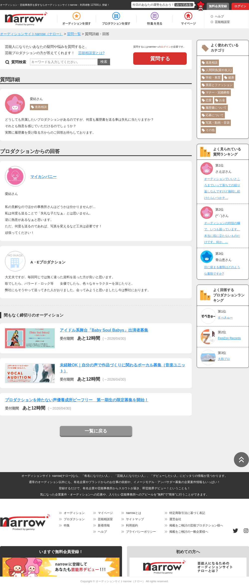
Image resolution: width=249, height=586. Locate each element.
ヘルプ (219, 16)
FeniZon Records (229, 338)
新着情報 (104, 525)
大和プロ (224, 359)
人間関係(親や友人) (219, 70)
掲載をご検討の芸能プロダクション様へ (196, 525)
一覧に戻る (96, 430)
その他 (210, 130)
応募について (215, 115)
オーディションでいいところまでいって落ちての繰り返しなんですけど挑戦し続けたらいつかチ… (222, 188)
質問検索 (18, 62)
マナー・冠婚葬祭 (218, 92)
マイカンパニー (43, 176)
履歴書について (216, 107)
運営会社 (175, 519)
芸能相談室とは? (91, 53)
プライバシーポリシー (141, 531)
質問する (160, 58)
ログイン (240, 6)
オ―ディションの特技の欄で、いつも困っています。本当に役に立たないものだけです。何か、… (222, 232)
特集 (67, 525)
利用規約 (132, 525)
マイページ (105, 513)
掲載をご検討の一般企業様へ (188, 531)
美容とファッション (219, 85)
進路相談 (41, 107)
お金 (222, 100)
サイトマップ (135, 519)
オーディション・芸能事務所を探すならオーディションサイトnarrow (38, 4)
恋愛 (209, 100)
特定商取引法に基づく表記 (187, 513)
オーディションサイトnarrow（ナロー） (120, 581)
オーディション (74, 513)
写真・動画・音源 (218, 122)
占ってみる (183, 4)
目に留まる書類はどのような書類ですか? (222, 270)
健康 (231, 77)
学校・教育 (213, 77)
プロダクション (74, 519)
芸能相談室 (222, 22)
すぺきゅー (225, 317)
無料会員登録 (218, 6)
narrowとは (133, 513)
